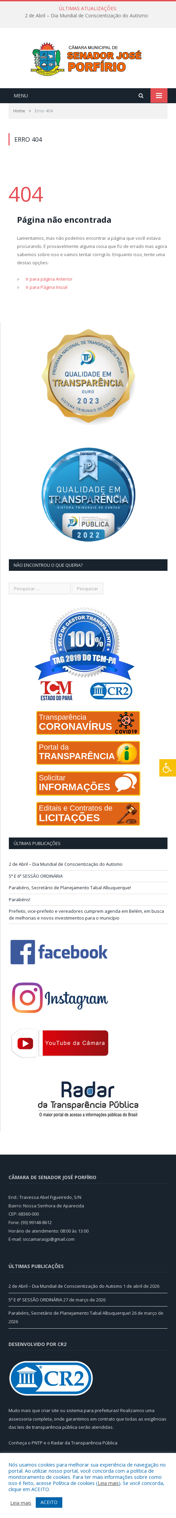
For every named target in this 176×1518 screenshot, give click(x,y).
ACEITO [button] (49, 1502)
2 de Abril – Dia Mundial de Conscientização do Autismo (86, 16)
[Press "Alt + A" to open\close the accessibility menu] (167, 768)
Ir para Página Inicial (46, 300)
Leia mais (108, 1483)
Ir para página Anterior (49, 292)
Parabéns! (19, 912)
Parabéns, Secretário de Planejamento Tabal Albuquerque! (70, 901)
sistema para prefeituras (92, 1423)
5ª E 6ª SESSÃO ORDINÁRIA (36, 889)
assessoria (20, 1432)
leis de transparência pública (47, 1440)
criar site (50, 1423)
